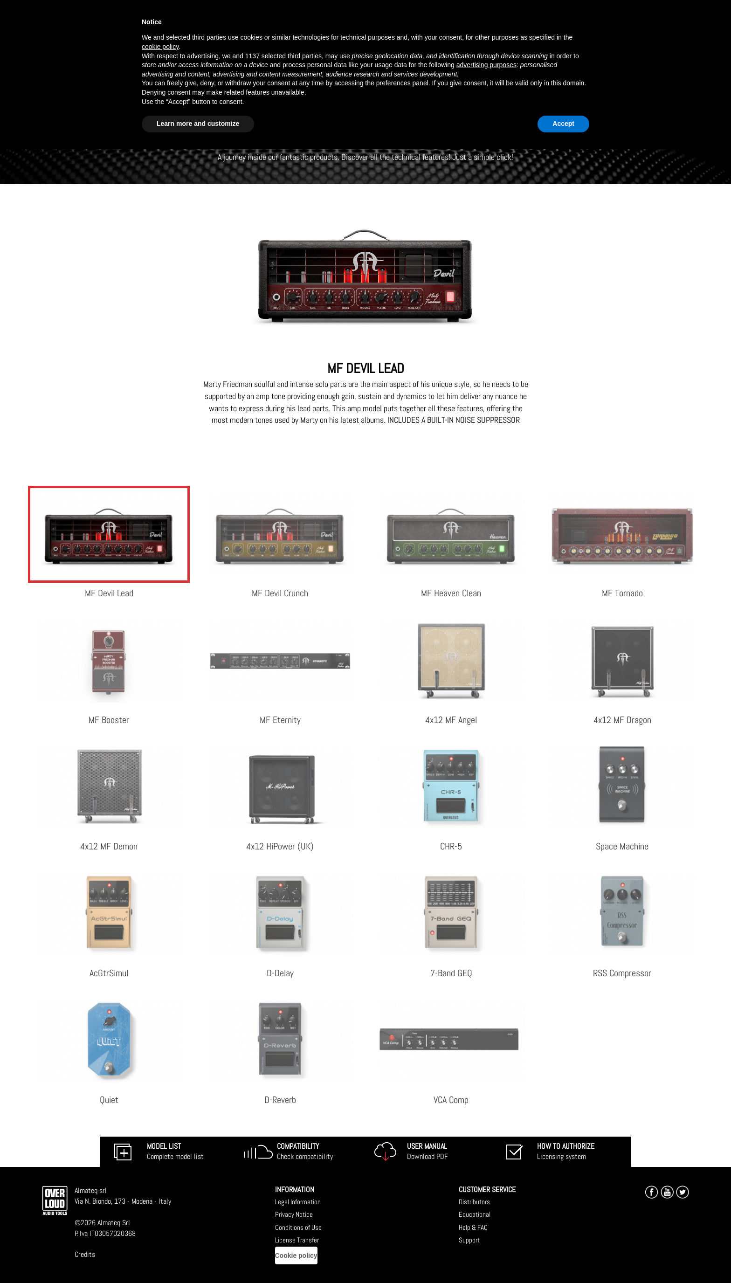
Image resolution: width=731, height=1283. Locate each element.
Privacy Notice (294, 1214)
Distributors (474, 1201)
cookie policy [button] (160, 46)
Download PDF (427, 1151)
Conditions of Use (298, 1227)
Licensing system (565, 1151)
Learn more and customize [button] (198, 123)
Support (469, 1239)
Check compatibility (305, 1151)
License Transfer (297, 1239)
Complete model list (175, 1151)
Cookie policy (296, 1255)
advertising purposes (486, 65)
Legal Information (298, 1201)
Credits (85, 1254)
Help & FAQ (473, 1227)
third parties (305, 56)
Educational (474, 1214)
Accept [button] (563, 123)
